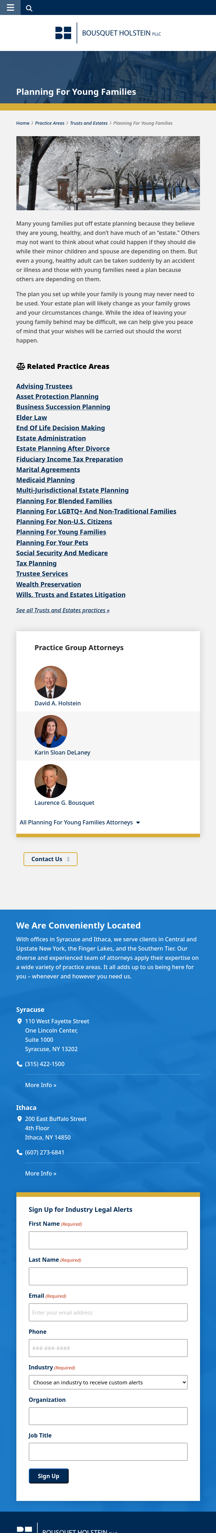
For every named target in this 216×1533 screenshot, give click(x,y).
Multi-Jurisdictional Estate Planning (72, 490)
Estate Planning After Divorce (63, 448)
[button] (10, 7)
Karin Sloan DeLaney (62, 752)
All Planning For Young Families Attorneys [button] (81, 822)
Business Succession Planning (63, 406)
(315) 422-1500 (45, 1064)
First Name (55, 1224)
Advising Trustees (44, 386)
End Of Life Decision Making (60, 427)
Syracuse (30, 1009)
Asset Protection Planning (57, 396)
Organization (47, 1400)
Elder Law (31, 417)
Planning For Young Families (61, 532)
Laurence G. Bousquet (64, 803)
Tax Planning (36, 563)
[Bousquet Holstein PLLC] (108, 33)
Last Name (55, 1260)
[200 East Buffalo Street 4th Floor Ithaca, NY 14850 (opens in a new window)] (112, 1128)
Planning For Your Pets (52, 542)
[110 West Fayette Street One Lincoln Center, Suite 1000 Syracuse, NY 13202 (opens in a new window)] (112, 1034)
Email (48, 1296)
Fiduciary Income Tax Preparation (69, 458)
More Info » (41, 1085)
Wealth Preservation (48, 584)
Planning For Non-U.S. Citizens (64, 521)
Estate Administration (51, 438)
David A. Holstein (58, 703)
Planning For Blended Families (64, 500)
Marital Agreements (48, 469)
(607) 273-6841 (45, 1152)
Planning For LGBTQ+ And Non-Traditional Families (96, 511)
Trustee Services (42, 573)
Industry (52, 1367)
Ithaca (26, 1107)
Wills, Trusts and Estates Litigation (71, 594)
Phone (38, 1332)
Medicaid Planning (45, 479)
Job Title (40, 1435)
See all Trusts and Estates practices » (63, 610)
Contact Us (47, 859)
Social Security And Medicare (62, 553)
